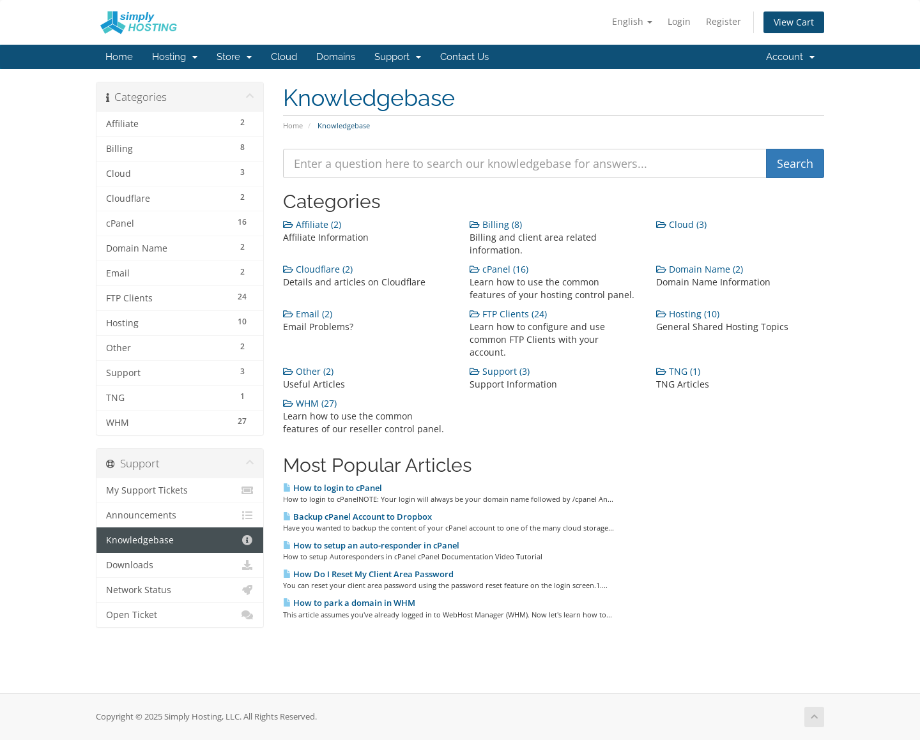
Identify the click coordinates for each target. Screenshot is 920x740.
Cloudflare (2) (318, 269)
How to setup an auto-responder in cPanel (371, 545)
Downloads (180, 565)
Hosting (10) (687, 314)
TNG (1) (678, 371)
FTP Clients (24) (508, 314)
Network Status (180, 590)
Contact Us (464, 57)
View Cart (794, 22)
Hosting (174, 57)
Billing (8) (496, 224)
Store (234, 57)
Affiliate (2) (312, 224)
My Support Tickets (180, 490)
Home (119, 57)
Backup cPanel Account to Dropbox (357, 516)
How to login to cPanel (332, 488)
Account (790, 57)
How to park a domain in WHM (349, 602)
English (632, 21)
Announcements (180, 515)
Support (397, 57)
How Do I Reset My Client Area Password (368, 574)
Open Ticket (180, 615)
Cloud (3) (681, 224)
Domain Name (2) (699, 269)
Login (679, 21)
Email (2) (307, 314)
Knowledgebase (180, 540)
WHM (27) (310, 403)
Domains (335, 57)
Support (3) (500, 371)
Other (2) (308, 371)
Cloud (284, 57)
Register (723, 21)
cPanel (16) (499, 269)
